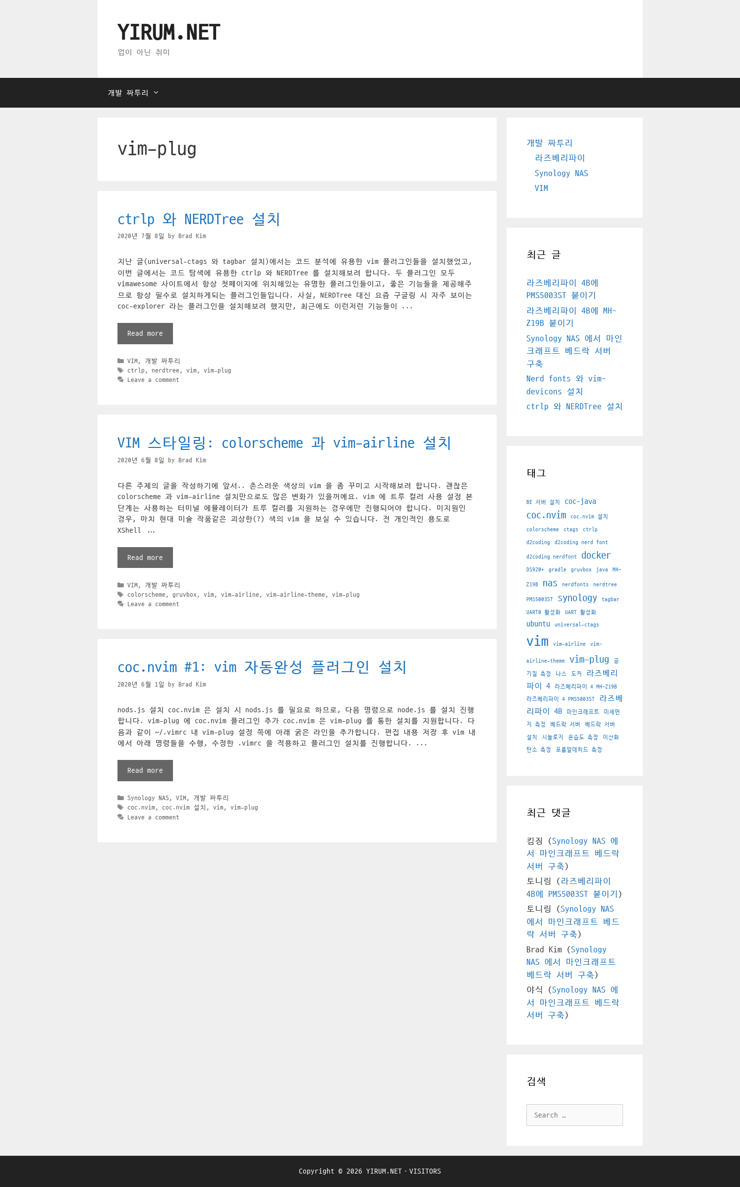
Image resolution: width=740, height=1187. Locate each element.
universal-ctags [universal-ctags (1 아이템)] (577, 624)
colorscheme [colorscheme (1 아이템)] (542, 529)
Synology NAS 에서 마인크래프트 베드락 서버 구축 (574, 351)
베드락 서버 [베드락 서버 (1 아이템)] (565, 724)
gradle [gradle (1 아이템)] (558, 569)
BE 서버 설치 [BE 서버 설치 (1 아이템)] (543, 502)
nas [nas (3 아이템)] (550, 583)
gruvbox (184, 594)
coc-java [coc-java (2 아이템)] (580, 501)
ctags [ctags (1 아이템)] (571, 529)
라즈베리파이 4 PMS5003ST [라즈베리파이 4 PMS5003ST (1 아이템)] (560, 699)
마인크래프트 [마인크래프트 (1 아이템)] (583, 712)
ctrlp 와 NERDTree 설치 (199, 219)
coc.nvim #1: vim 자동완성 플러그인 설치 (262, 667)
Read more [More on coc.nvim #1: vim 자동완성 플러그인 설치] (145, 770)
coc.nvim (141, 807)
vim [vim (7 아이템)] (537, 641)
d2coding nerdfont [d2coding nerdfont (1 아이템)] (551, 557)
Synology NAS (148, 798)
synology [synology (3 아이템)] (577, 598)
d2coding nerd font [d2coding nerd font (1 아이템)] (581, 542)
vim (191, 370)
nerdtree (165, 370)
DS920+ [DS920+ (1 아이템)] (535, 569)
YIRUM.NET (168, 33)
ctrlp (136, 370)
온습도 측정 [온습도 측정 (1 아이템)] (583, 737)
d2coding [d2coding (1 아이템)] (538, 542)
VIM (132, 361)
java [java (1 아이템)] (602, 569)
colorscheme (146, 594)
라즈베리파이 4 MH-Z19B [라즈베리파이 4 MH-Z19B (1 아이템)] (586, 686)
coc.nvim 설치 (184, 807)
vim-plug (217, 370)
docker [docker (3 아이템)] (596, 555)
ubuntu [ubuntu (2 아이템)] (538, 624)
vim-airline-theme (295, 594)
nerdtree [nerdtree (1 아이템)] (605, 584)
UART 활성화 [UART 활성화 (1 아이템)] (580, 612)
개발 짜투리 (139, 93)
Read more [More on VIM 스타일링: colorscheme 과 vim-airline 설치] (145, 558)
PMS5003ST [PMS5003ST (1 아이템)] (539, 599)
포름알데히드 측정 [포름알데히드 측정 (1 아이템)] (579, 749)
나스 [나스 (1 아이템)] (561, 674)
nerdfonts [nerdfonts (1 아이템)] (575, 584)
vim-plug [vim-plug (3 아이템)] (589, 659)
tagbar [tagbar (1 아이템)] (611, 599)
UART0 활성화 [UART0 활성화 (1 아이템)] (543, 612)
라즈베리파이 (560, 158)
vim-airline (240, 594)
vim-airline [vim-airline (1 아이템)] (569, 644)
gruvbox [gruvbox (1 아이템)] (581, 569)
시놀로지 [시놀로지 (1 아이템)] (553, 737)
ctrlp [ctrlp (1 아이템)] (590, 529)
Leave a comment (153, 379)
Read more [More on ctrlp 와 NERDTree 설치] (145, 333)
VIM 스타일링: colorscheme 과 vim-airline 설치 (284, 443)
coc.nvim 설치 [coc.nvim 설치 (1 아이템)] (589, 516)
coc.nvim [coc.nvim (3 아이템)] (546, 515)
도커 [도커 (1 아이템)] (576, 674)
